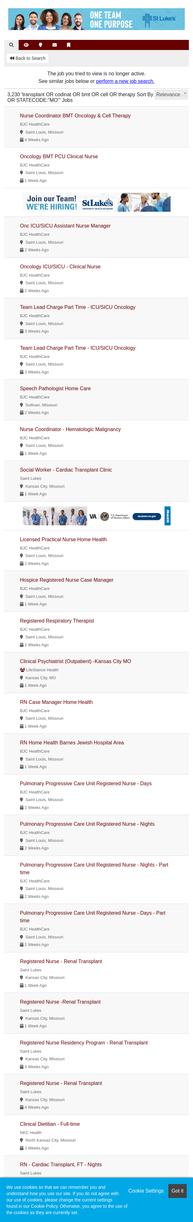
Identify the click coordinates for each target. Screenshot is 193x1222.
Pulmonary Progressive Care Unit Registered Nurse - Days (86, 783)
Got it (178, 1191)
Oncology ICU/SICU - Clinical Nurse (60, 266)
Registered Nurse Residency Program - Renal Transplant (84, 1042)
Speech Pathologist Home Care (55, 388)
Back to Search (27, 58)
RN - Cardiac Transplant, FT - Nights (61, 1164)
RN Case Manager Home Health (56, 702)
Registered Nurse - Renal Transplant (61, 961)
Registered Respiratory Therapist (57, 621)
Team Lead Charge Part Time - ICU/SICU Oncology (77, 307)
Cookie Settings (146, 1191)
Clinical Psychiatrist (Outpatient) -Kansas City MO (75, 661)
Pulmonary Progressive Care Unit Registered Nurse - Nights (87, 824)
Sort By (145, 94)
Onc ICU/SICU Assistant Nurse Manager (65, 226)
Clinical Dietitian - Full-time (50, 1124)
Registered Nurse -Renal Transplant (60, 1002)
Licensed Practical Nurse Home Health (63, 539)
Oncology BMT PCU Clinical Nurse (59, 156)
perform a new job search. (125, 81)
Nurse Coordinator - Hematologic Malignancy (70, 429)
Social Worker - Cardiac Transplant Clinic (66, 470)
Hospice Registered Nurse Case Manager (66, 580)
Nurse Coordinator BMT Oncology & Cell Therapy (75, 115)
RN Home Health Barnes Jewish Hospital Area (72, 742)
